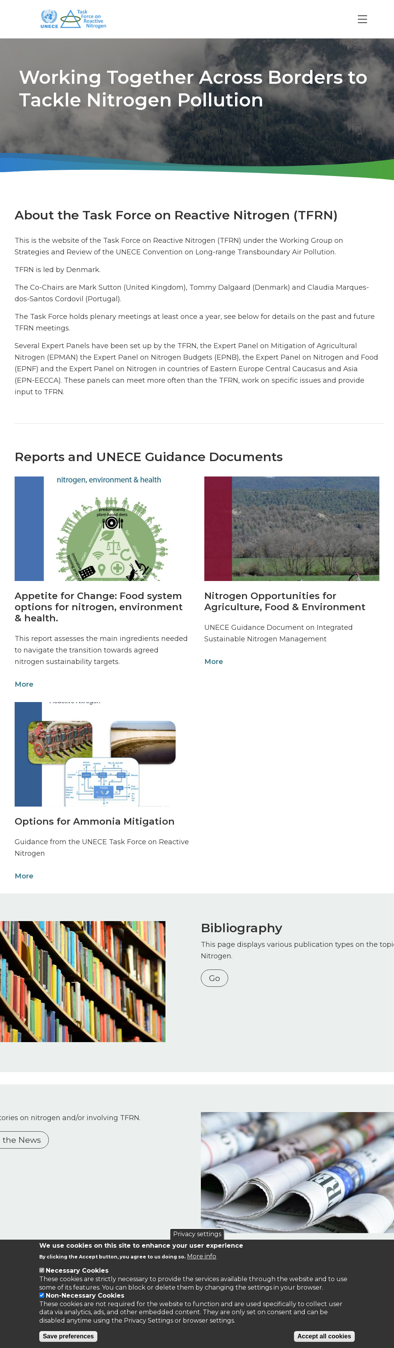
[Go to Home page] (82, 19)
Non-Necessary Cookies (85, 1295)
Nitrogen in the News (63, 1128)
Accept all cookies (324, 1336)
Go (218, 978)
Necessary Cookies (77, 1270)
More (21, 684)
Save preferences (68, 1336)
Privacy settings (197, 1234)
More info (201, 1256)
